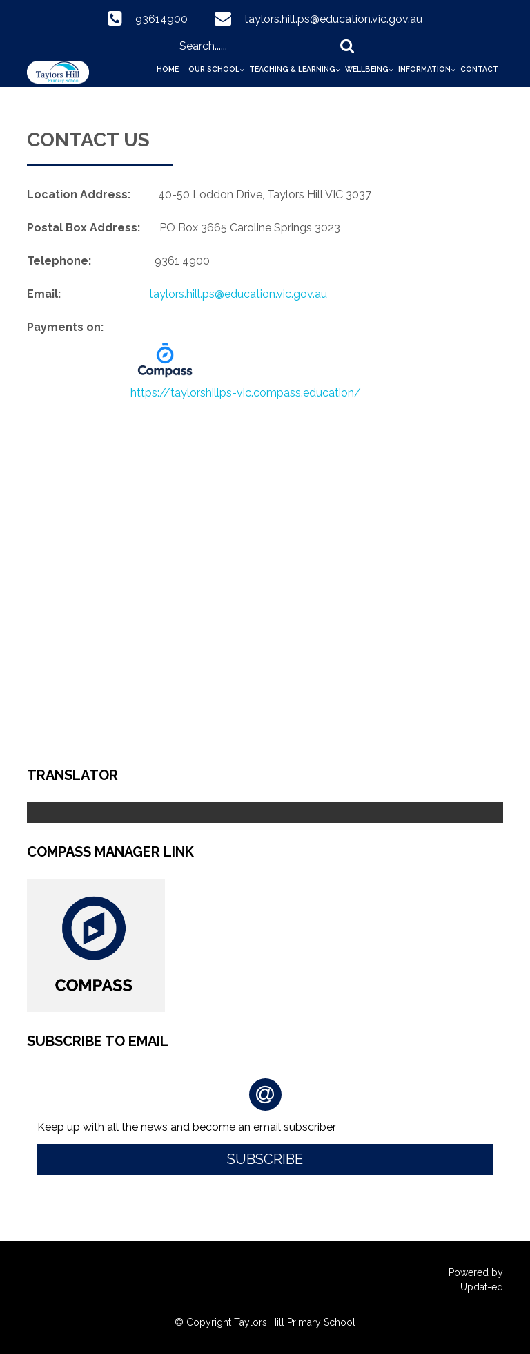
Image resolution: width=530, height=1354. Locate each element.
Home (168, 69)
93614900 (161, 19)
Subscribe (265, 1159)
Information (424, 69)
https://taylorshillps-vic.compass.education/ (245, 392)
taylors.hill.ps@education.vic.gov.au (333, 19)
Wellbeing (367, 69)
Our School (213, 69)
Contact (479, 69)
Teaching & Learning (292, 69)
